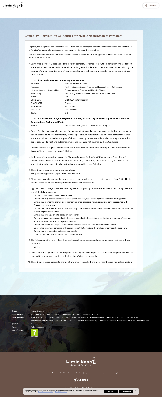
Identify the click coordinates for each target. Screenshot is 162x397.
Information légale (113, 365)
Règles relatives (94, 365)
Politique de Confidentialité (61, 365)
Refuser (111, 391)
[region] (81, 391)
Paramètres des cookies (45, 392)
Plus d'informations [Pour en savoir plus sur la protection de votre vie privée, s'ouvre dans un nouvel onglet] (61, 392)
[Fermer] (135, 390)
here (78, 173)
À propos (46, 365)
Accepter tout (126, 391)
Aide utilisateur (77, 365)
